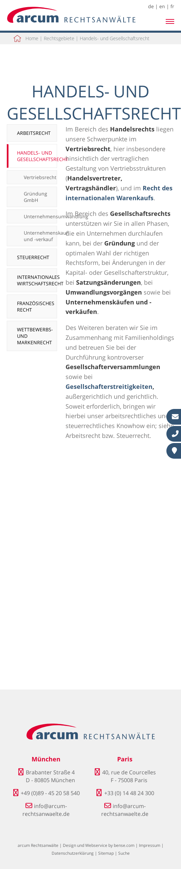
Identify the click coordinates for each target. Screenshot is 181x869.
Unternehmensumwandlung (40, 216)
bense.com (124, 845)
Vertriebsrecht (40, 177)
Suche (124, 853)
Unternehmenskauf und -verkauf (40, 236)
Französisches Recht (35, 306)
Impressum (149, 845)
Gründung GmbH (35, 196)
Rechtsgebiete (59, 38)
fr (172, 6)
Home (31, 38)
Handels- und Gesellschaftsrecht (114, 38)
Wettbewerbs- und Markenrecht (35, 336)
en (162, 6)
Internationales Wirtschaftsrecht (37, 280)
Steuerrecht (33, 257)
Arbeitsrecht (34, 133)
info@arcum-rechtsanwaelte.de (46, 809)
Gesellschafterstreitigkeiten (109, 386)
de (151, 6)
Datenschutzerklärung (73, 853)
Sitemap (106, 853)
